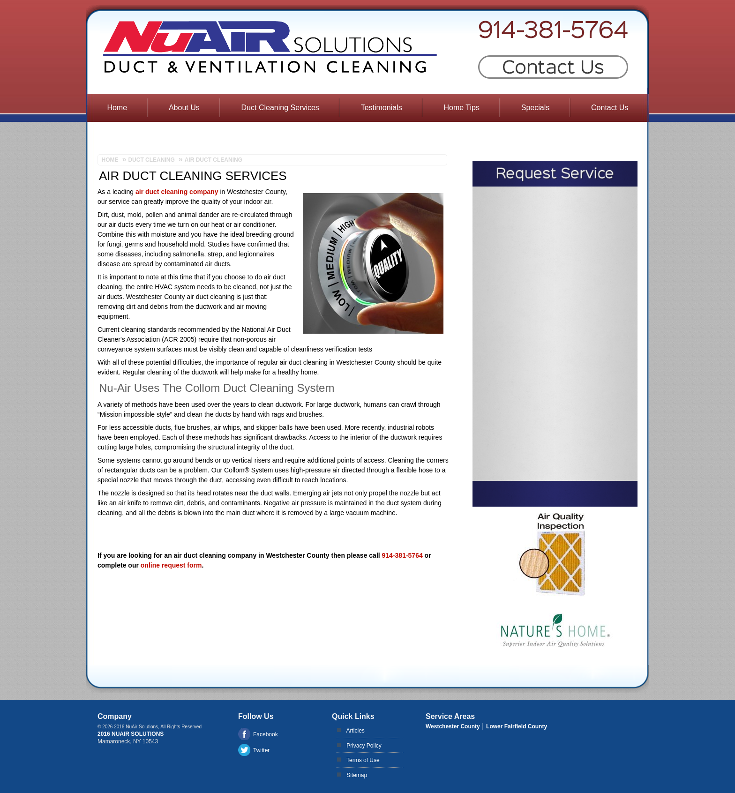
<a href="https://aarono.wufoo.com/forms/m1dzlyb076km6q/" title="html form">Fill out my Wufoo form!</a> (555, 333)
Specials (535, 108)
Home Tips (461, 108)
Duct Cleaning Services (280, 108)
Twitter (261, 750)
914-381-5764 (402, 555)
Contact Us (609, 108)
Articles (355, 730)
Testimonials (381, 108)
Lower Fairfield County (516, 726)
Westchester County (453, 726)
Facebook (265, 734)
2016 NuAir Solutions (131, 734)
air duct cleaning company (176, 191)
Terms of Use (363, 760)
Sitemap (356, 775)
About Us (184, 108)
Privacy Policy (364, 745)
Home (117, 108)
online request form (171, 565)
